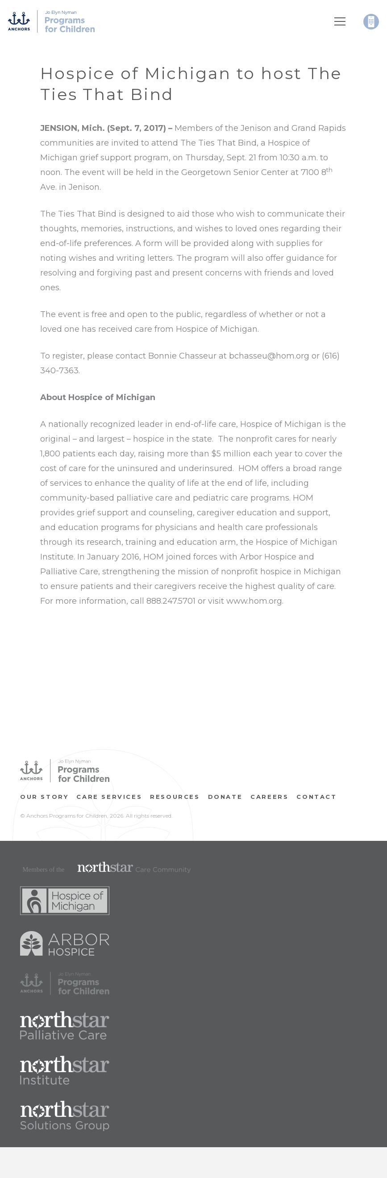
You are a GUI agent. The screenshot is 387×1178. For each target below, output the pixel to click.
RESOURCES (175, 796)
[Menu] (340, 21)
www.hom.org (254, 601)
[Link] (51, 21)
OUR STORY (44, 796)
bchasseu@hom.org (269, 356)
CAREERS (269, 796)
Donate (225, 796)
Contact (316, 796)
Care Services (109, 796)
